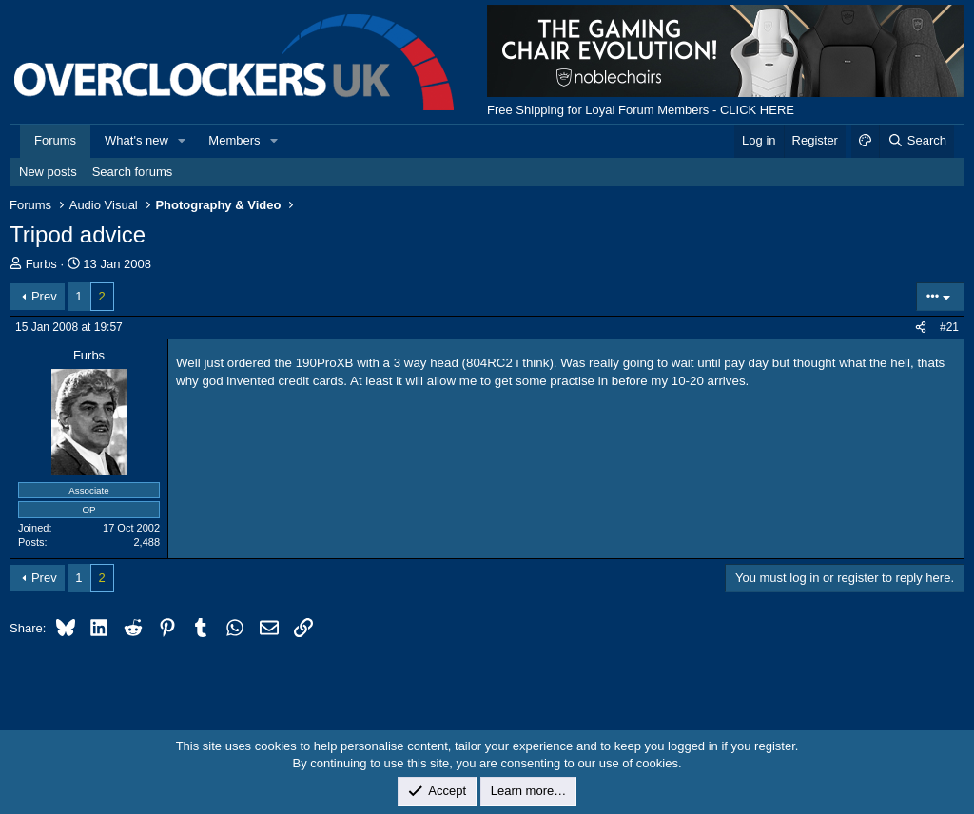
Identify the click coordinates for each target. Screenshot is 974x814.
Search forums (132, 172)
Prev (44, 296)
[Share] (920, 328)
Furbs (41, 264)
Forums (55, 140)
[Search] (916, 141)
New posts (48, 172)
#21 (949, 327)
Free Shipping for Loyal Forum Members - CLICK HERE (640, 110)
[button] (182, 141)
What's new (136, 140)
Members (234, 140)
